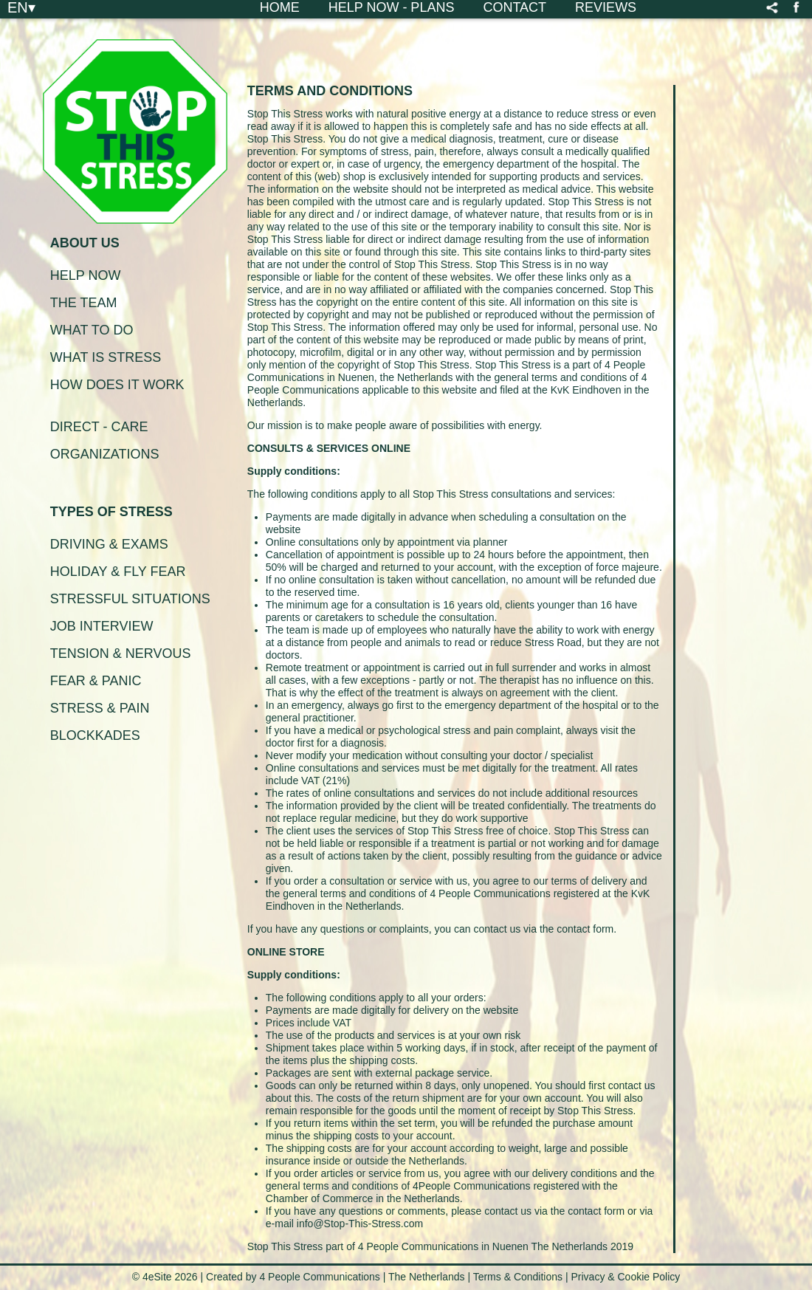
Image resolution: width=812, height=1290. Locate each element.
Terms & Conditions (519, 1277)
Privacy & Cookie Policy (625, 1277)
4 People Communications (319, 1277)
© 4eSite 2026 (165, 1277)
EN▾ (21, 6)
